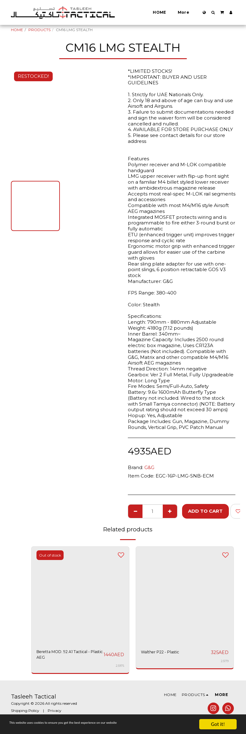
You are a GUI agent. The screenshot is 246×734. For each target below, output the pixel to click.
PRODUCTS (39, 29)
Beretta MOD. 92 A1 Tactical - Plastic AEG (60, 655)
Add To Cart (205, 511)
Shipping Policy (25, 713)
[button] (213, 12)
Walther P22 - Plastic (165, 652)
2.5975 (119, 668)
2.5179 (224, 661)
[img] (185, 595)
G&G (149, 467)
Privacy (54, 713)
